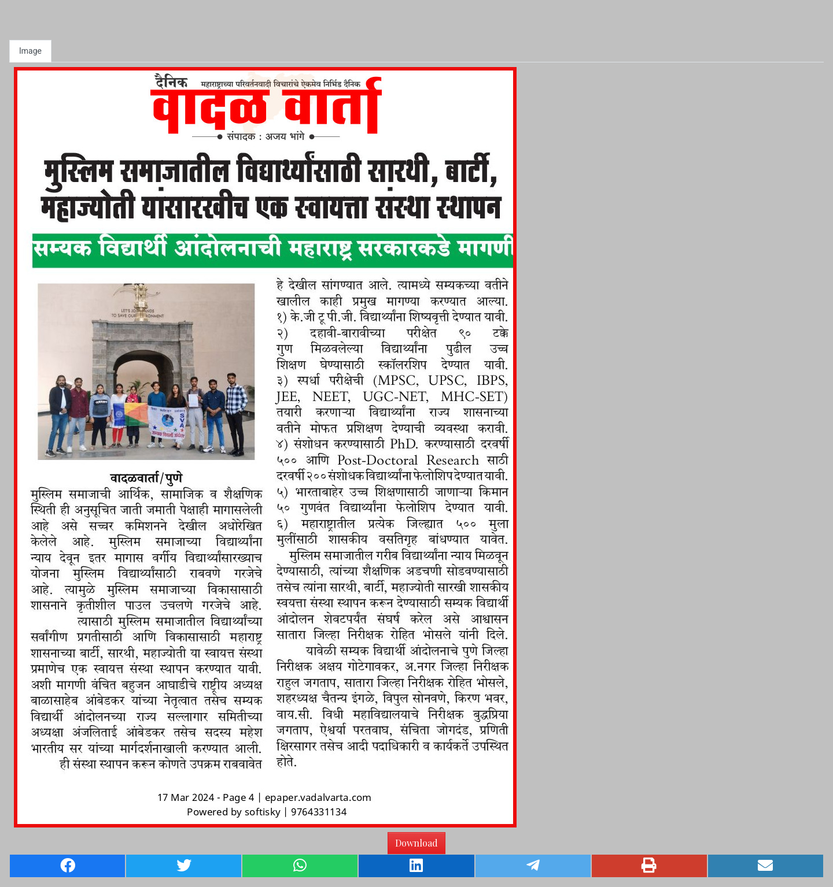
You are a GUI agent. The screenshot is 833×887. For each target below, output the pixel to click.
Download (416, 843)
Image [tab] (30, 50)
